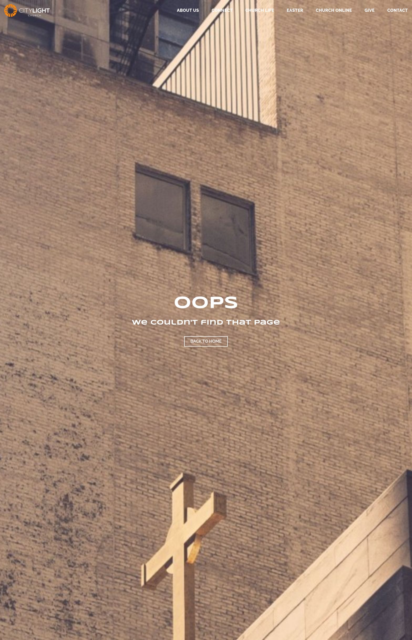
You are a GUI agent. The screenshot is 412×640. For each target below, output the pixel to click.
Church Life (259, 10)
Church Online (334, 10)
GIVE (369, 10)
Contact (397, 10)
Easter (295, 10)
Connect (222, 10)
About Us (188, 10)
